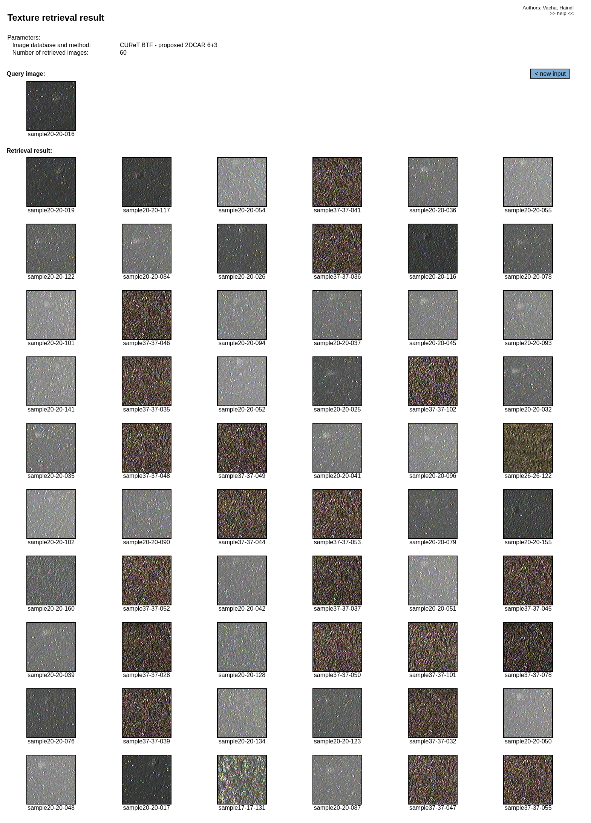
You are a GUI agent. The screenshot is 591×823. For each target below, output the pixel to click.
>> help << (562, 13)
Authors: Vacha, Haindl (548, 8)
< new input (550, 74)
